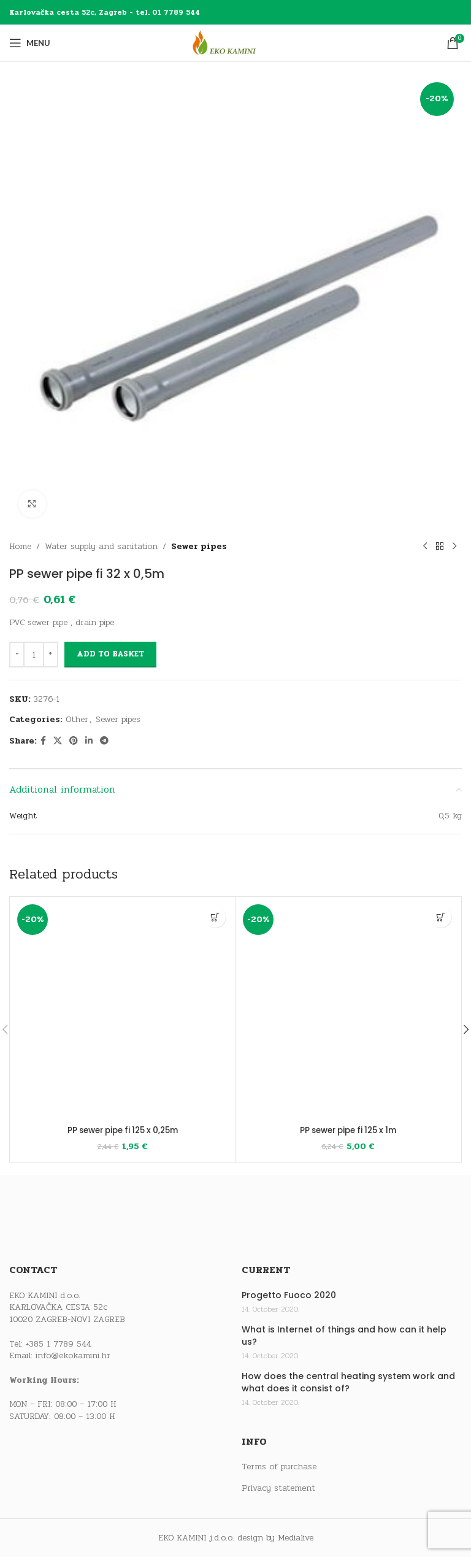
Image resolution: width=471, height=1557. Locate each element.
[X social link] (58, 741)
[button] (215, 917)
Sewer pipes (199, 546)
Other (77, 719)
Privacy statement (278, 1488)
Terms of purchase (279, 1467)
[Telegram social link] (104, 741)
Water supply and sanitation (101, 546)
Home (20, 546)
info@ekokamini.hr (73, 1355)
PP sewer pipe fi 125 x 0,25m (122, 1130)
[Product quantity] (34, 654)
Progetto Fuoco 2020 (289, 1295)
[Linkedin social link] (89, 741)
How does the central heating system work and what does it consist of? (348, 1382)
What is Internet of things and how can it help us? (344, 1336)
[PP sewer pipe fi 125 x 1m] (348, 1009)
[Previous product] (425, 546)
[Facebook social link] (43, 741)
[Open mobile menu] (29, 43)
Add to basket (110, 654)
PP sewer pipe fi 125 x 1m (348, 1130)
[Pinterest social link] (74, 741)
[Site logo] (235, 42)
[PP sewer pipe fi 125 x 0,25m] (122, 1009)
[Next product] (454, 546)
